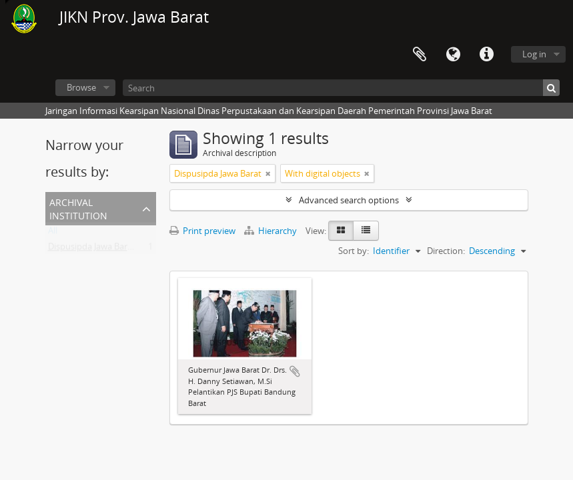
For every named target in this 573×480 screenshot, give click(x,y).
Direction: (446, 251)
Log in (534, 54)
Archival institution (78, 207)
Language (453, 54)
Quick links (486, 54)
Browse (81, 87)
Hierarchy (271, 231)
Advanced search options (349, 200)
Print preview (202, 231)
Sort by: (353, 251)
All (52, 233)
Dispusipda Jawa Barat (91, 249)
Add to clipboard (295, 371)
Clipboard (419, 54)
